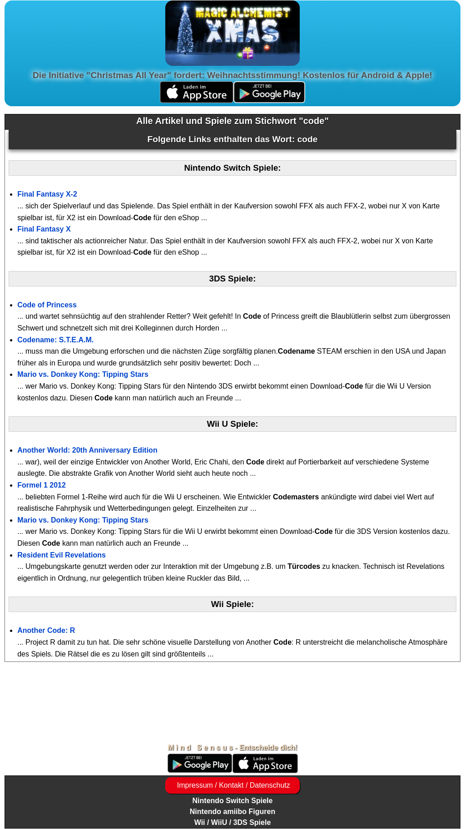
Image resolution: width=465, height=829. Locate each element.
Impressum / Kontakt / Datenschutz (232, 785)
